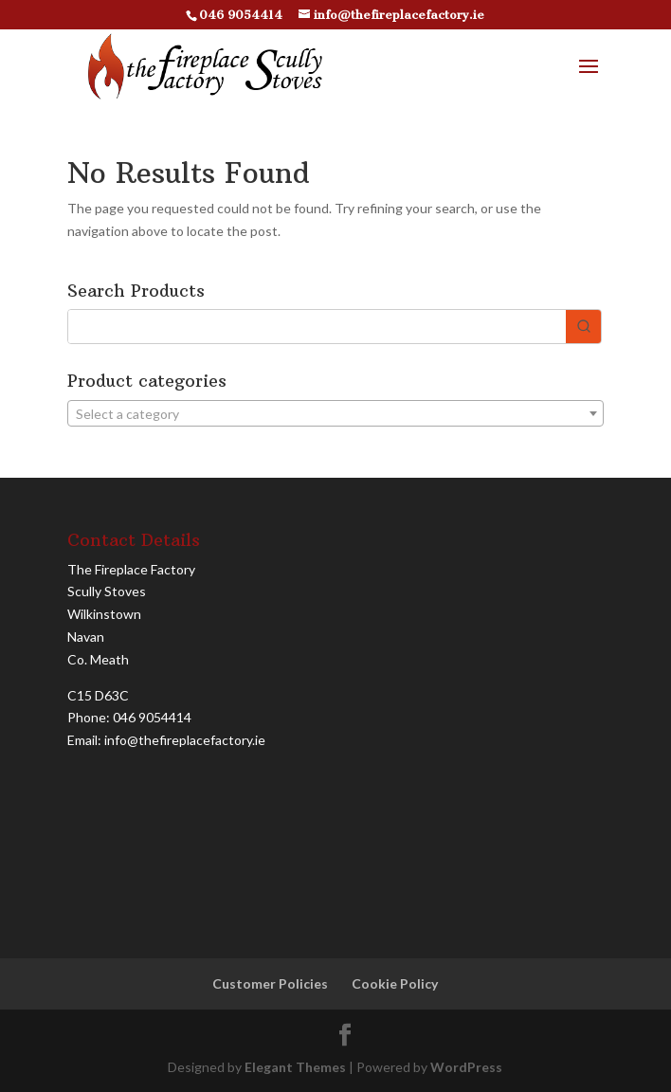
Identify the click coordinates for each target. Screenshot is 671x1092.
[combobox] (335, 413)
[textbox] (335, 414)
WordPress (466, 1067)
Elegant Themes (295, 1067)
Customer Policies (270, 983)
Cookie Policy (395, 983)
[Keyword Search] (317, 326)
